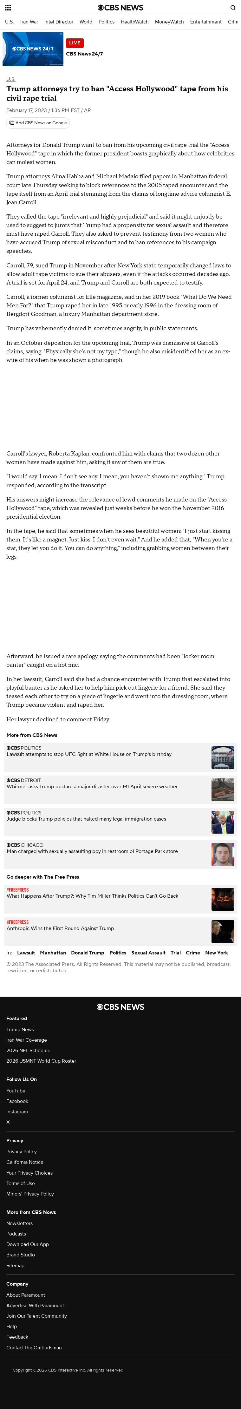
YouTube (15, 1090)
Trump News (20, 1029)
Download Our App (27, 1244)
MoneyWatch (169, 22)
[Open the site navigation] (43, 7)
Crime (193, 953)
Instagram (17, 1111)
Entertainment (206, 22)
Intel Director (58, 22)
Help (11, 1326)
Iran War (29, 22)
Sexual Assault (148, 953)
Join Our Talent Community (36, 1316)
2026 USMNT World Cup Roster (41, 1061)
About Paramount (25, 1295)
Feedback (17, 1337)
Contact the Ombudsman (34, 1347)
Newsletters (19, 1223)
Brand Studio (20, 1254)
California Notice (24, 1162)
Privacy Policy (21, 1151)
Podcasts (16, 1233)
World (86, 22)
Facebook (17, 1101)
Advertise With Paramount (35, 1305)
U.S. (9, 22)
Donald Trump (87, 953)
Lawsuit (26, 953)
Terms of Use (20, 1183)
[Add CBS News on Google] (38, 123)
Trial (176, 953)
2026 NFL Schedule (28, 1050)
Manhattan (53, 953)
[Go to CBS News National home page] (120, 7)
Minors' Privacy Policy (30, 1193)
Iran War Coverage (26, 1040)
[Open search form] (233, 7)
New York (216, 953)
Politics (106, 22)
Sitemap (15, 1265)
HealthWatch (135, 22)
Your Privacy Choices (29, 1173)
